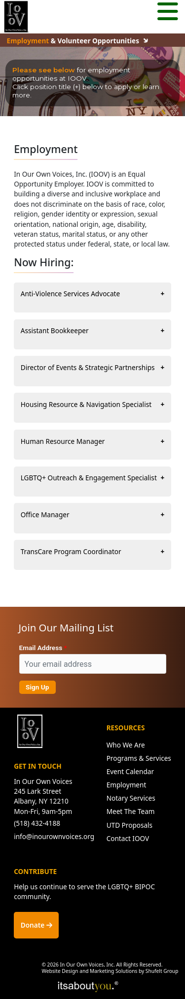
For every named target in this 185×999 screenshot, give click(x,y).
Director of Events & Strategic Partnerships (88, 367)
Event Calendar (130, 771)
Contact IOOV (128, 838)
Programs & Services (139, 758)
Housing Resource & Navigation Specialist (86, 404)
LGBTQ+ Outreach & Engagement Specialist (89, 477)
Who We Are (126, 744)
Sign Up (37, 687)
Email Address (41, 648)
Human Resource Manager (63, 441)
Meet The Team (131, 811)
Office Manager (45, 514)
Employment (127, 784)
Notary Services (131, 798)
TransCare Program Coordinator (71, 551)
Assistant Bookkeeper (55, 330)
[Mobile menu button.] (167, 13)
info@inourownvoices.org (54, 836)
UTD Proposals (129, 825)
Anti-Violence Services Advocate (70, 293)
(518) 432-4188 (37, 823)
